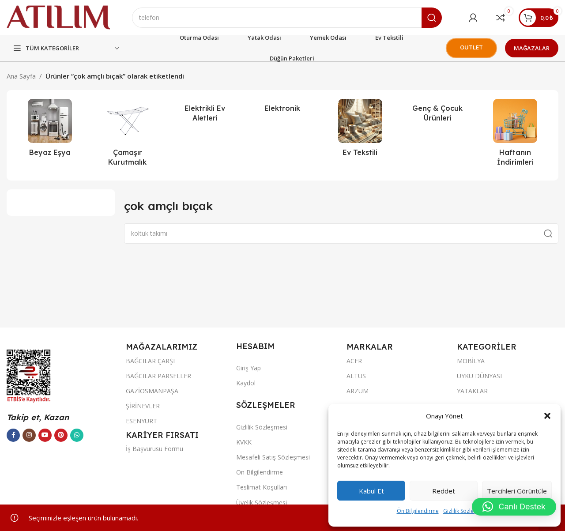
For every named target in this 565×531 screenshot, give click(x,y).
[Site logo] (59, 16)
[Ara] (287, 18)
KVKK (244, 442)
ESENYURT (141, 421)
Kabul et (371, 490)
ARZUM (358, 391)
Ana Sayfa (21, 76)
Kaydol (246, 383)
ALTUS (356, 376)
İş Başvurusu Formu (154, 449)
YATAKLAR (472, 391)
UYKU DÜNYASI (479, 376)
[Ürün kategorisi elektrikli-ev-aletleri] (204, 113)
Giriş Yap (248, 368)
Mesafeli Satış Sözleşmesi (273, 457)
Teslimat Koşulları (261, 487)
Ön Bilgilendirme (418, 511)
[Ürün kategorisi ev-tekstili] (360, 130)
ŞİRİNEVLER (143, 406)
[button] (547, 415)
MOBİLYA (471, 361)
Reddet (443, 490)
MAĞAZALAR (532, 48)
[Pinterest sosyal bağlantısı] (61, 435)
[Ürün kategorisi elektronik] (282, 108)
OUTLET (471, 48)
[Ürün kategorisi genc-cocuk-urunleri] (437, 113)
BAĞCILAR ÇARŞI (150, 361)
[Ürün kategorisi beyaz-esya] (49, 130)
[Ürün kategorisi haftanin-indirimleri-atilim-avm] (515, 135)
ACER (354, 361)
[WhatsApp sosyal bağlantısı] (76, 435)
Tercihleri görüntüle (517, 490)
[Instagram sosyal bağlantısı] (29, 435)
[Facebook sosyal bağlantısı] (13, 435)
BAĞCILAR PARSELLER (158, 376)
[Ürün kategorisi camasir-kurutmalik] (127, 135)
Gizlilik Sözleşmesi (465, 511)
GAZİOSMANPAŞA (152, 391)
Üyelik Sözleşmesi (261, 502)
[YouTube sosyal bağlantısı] (45, 435)
